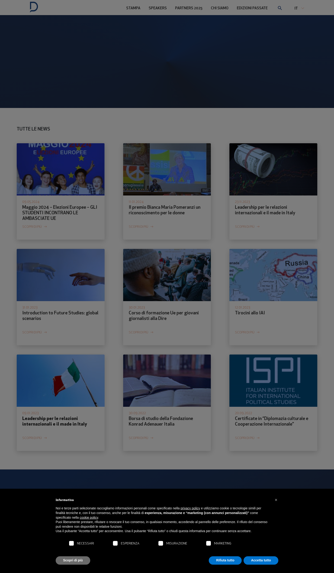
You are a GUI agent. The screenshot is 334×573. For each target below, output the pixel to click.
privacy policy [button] (190, 508)
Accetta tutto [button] (261, 560)
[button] (276, 500)
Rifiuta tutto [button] (225, 560)
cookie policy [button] (89, 517)
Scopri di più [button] (73, 560)
